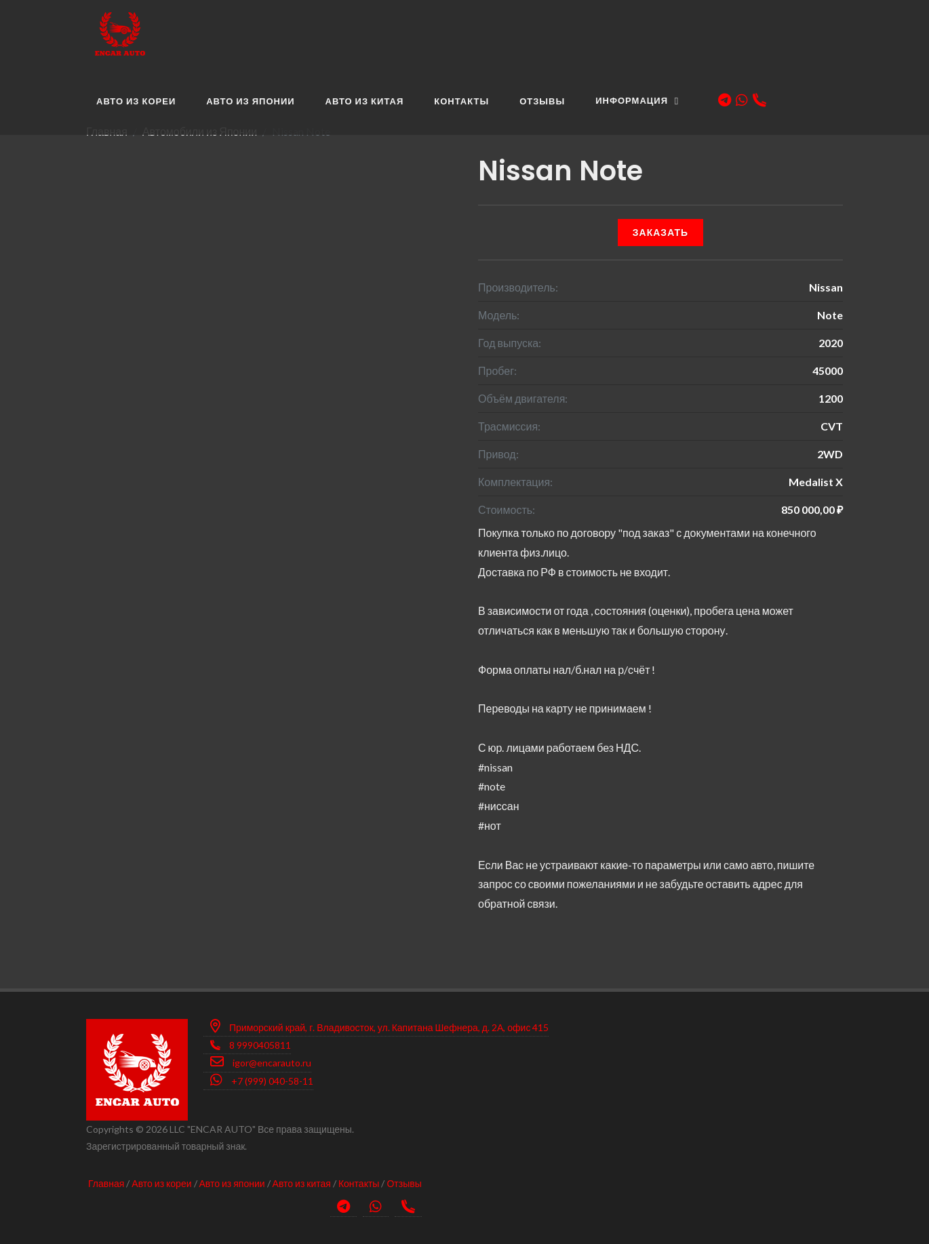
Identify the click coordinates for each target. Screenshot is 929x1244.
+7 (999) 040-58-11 (261, 1080)
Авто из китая (302, 1183)
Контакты (358, 1183)
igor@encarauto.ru (260, 1061)
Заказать (660, 232)
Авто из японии (232, 1183)
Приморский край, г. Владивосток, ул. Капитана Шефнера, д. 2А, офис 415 (379, 1026)
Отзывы (404, 1183)
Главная (106, 1183)
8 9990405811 (250, 1045)
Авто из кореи (161, 1183)
